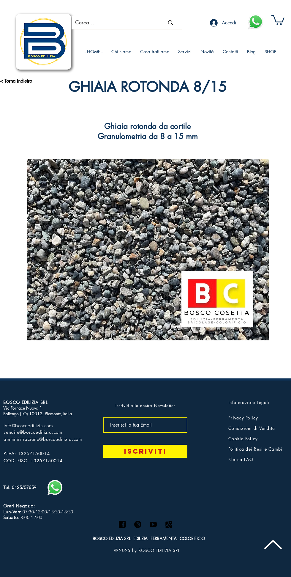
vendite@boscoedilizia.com (33, 432)
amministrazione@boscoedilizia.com (43, 439)
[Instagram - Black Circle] (137, 524)
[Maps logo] (168, 524)
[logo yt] (153, 524)
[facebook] (122, 524)
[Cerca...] (111, 22)
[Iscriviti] (145, 451)
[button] (277, 19)
